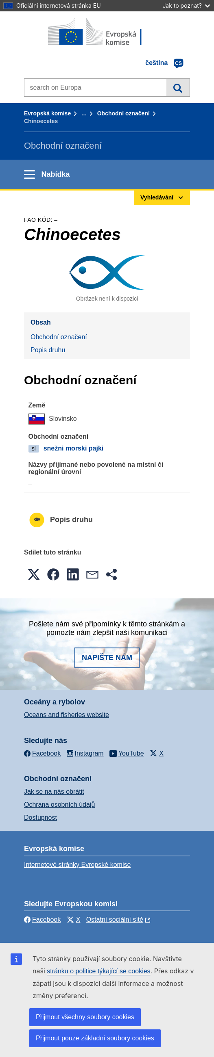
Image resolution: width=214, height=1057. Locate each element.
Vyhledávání (178, 87)
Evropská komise (47, 113)
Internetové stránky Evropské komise (77, 864)
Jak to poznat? (186, 5)
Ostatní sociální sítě (115, 919)
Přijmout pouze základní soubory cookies (95, 1038)
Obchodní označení (123, 113)
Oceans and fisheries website (66, 714)
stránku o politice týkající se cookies (98, 971)
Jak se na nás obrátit (54, 791)
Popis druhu (48, 350)
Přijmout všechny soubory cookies (85, 1017)
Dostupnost (40, 817)
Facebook (42, 919)
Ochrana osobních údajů (59, 804)
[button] (34, 574)
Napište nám (107, 658)
